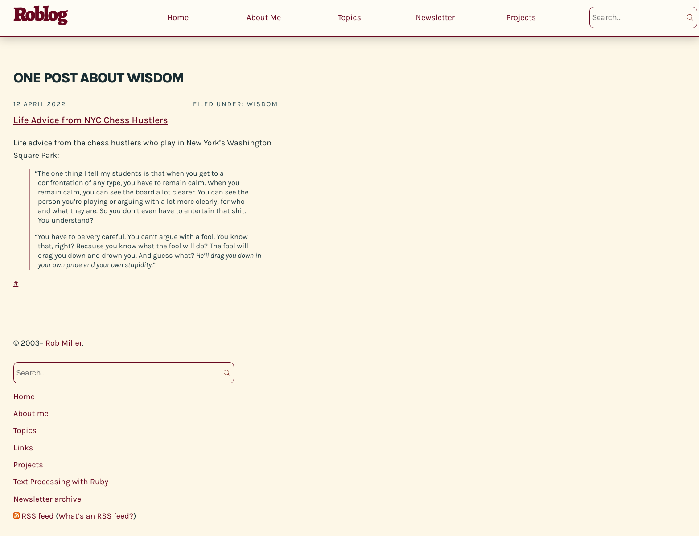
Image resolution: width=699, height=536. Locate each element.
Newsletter (435, 17)
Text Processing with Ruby (60, 482)
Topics (349, 17)
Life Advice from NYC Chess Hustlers (90, 120)
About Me (264, 17)
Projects (521, 17)
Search (690, 17)
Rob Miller (63, 343)
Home (178, 17)
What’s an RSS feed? (95, 516)
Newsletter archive (47, 499)
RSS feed (37, 516)
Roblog (39, 14)
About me (31, 413)
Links (23, 448)
